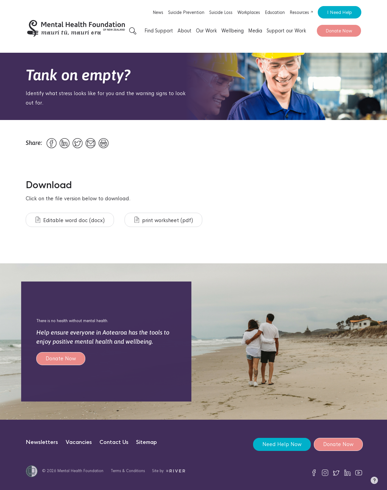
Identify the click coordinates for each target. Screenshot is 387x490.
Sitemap (146, 442)
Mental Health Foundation (80, 470)
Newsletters (42, 442)
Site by (168, 470)
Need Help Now (281, 444)
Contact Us (113, 442)
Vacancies (79, 442)
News (158, 12)
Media (255, 31)
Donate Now (339, 31)
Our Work (206, 31)
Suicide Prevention (186, 12)
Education (275, 12)
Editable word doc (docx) (70, 220)
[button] (374, 481)
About (184, 31)
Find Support (159, 31)
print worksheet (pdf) (164, 220)
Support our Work (286, 31)
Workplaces (248, 12)
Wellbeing (232, 31)
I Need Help (339, 12)
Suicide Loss (221, 12)
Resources (301, 12)
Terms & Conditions (128, 470)
